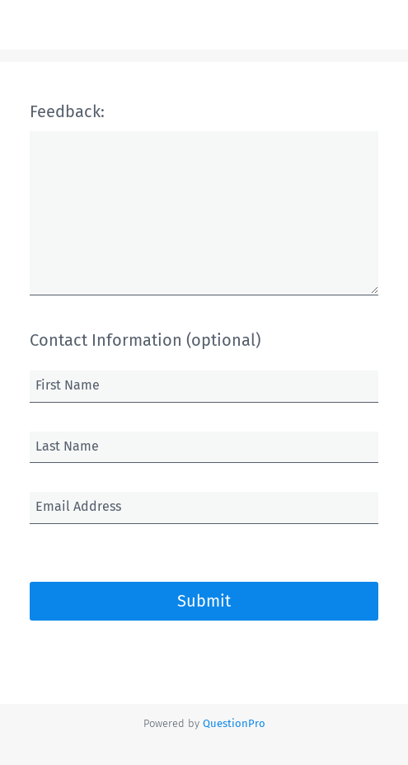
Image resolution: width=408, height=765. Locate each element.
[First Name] (204, 386)
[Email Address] (204, 507)
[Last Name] (204, 447)
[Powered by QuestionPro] (234, 723)
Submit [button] (204, 601)
